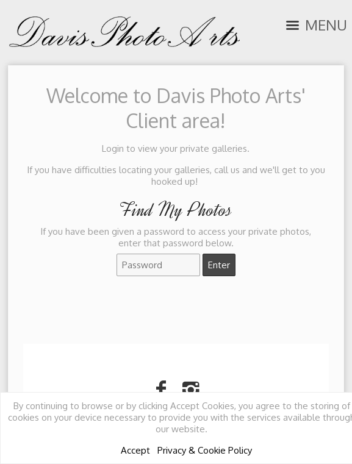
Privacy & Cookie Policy (204, 450)
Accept (135, 450)
